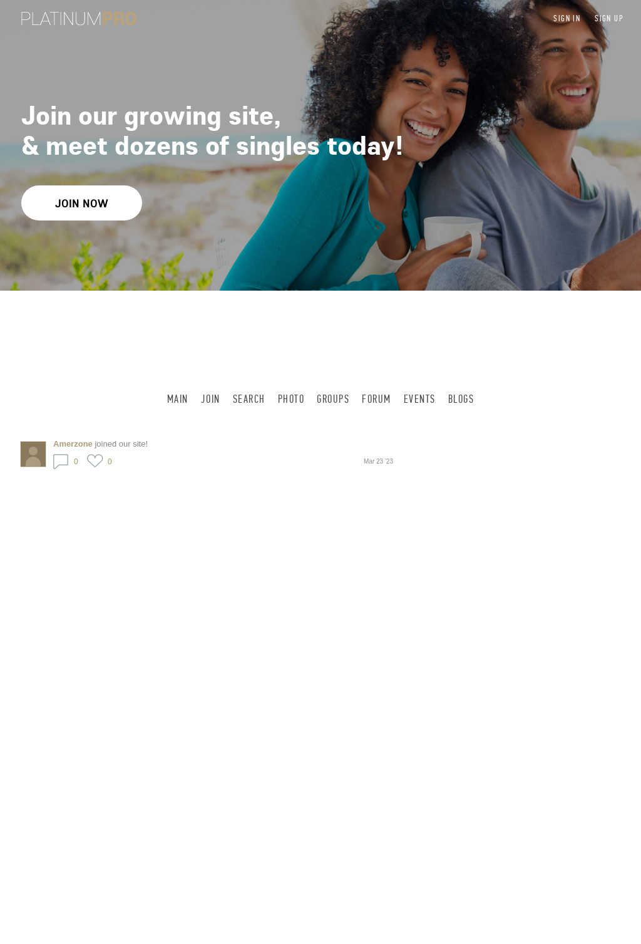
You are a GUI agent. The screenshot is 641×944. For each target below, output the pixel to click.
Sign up (609, 18)
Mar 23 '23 (378, 461)
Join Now (81, 203)
